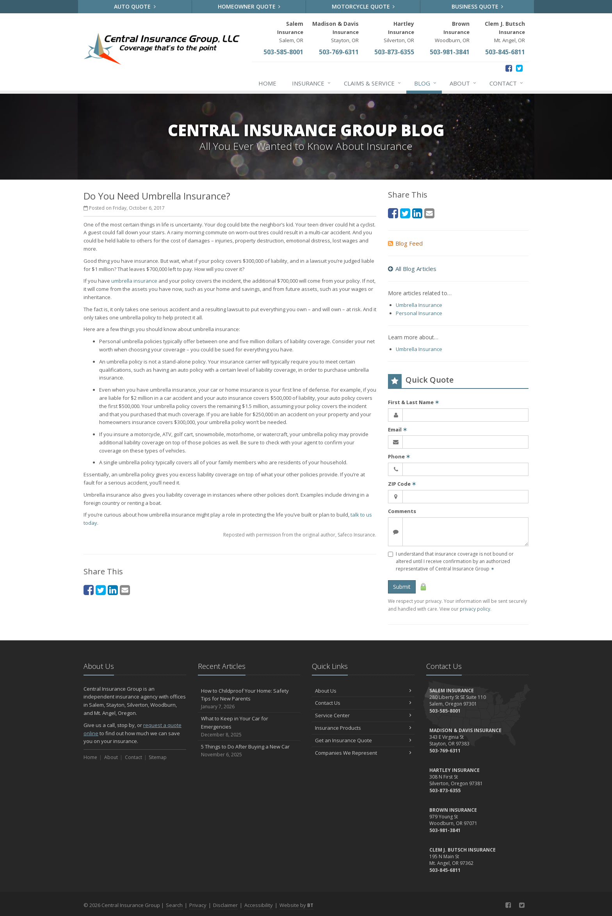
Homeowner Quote (249, 6)
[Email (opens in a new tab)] (125, 590)
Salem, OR (290, 32)
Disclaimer (225, 905)
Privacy (197, 905)
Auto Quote (135, 6)
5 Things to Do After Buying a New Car (249, 750)
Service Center (363, 715)
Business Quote (477, 6)
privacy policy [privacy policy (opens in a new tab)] (475, 609)
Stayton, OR (335, 32)
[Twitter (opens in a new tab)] (519, 68)
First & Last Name (413, 402)
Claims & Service (373, 83)
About (463, 83)
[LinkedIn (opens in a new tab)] (113, 590)
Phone (399, 456)
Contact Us (363, 702)
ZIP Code (402, 483)
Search (174, 905)
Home (267, 83)
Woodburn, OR (452, 32)
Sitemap (158, 757)
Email (397, 429)
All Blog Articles (412, 269)
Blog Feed (405, 243)
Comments (402, 511)
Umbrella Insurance (419, 304)
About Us (363, 690)
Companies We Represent (363, 752)
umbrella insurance (134, 280)
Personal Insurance (419, 313)
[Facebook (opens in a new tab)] (508, 68)
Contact (506, 83)
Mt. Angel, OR (505, 32)
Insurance (311, 83)
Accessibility (258, 905)
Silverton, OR (399, 32)
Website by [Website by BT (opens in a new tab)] (296, 905)
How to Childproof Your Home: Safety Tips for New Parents (249, 699)
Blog (425, 83)
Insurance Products (363, 727)
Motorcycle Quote (363, 6)
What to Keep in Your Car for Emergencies (249, 726)
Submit (402, 586)
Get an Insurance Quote (363, 740)
